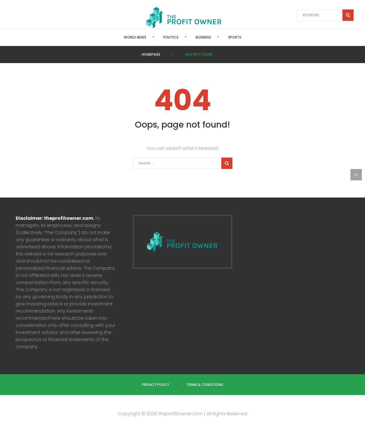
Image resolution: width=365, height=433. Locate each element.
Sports (234, 37)
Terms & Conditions (204, 384)
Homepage (151, 54)
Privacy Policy (155, 384)
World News (135, 37)
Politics (171, 37)
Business (203, 37)
